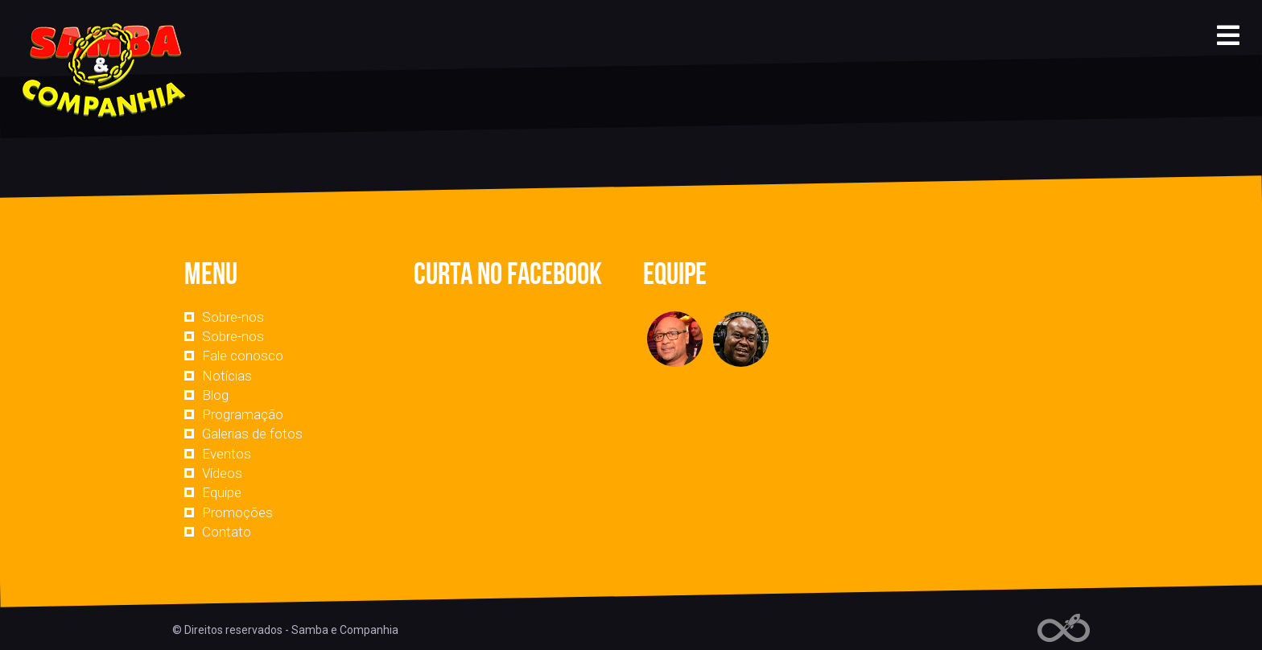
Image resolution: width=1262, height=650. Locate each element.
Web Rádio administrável (1063, 628)
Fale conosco (242, 356)
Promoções (237, 512)
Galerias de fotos (252, 434)
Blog (215, 395)
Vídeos (222, 473)
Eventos (226, 454)
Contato (226, 532)
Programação (242, 414)
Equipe (221, 492)
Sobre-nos (233, 317)
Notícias (227, 376)
